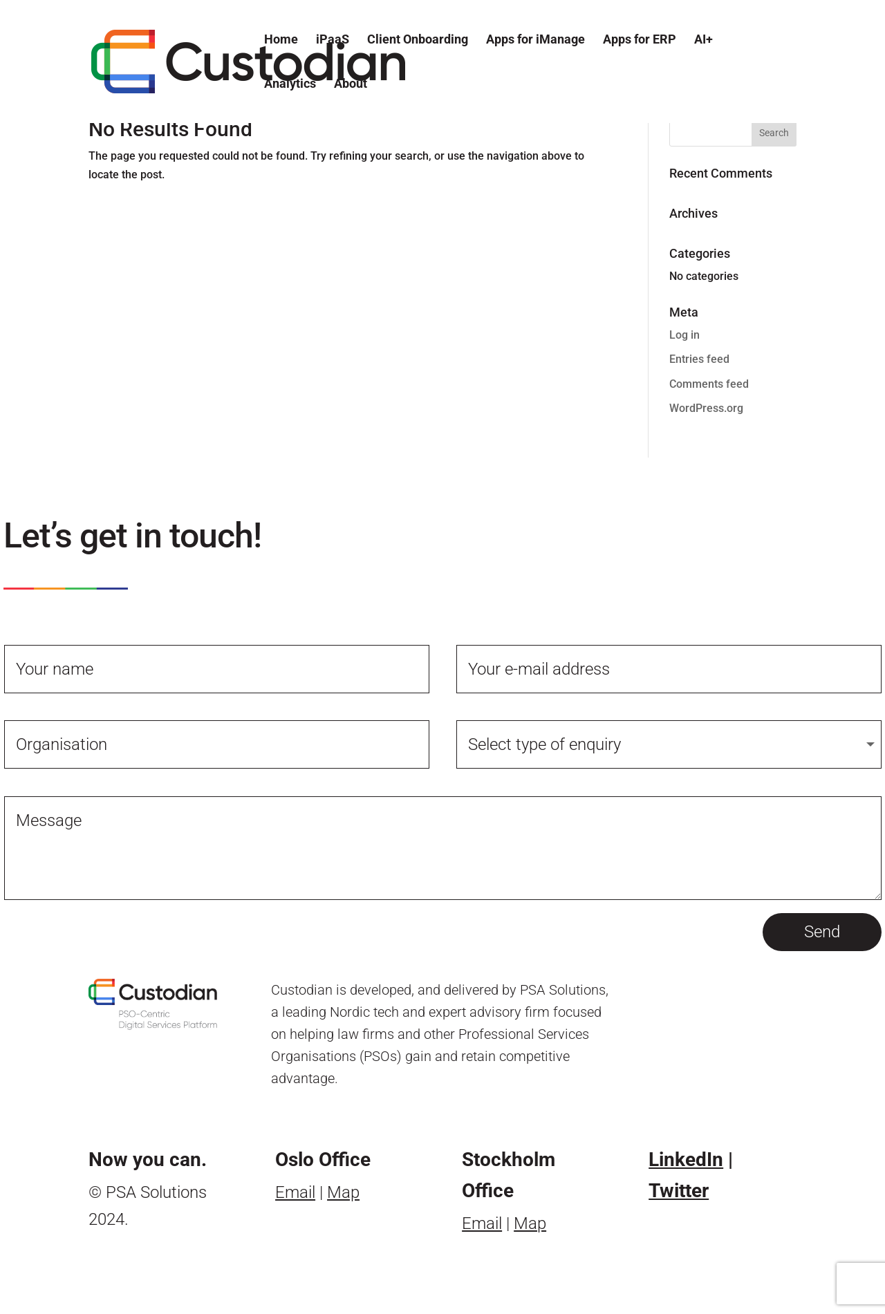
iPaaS (332, 40)
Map (343, 1192)
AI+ (703, 40)
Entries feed (699, 359)
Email (295, 1192)
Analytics (290, 85)
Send (822, 931)
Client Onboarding (417, 40)
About (350, 85)
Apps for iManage (535, 40)
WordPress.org (706, 408)
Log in (684, 334)
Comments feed (709, 384)
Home (281, 40)
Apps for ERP (639, 40)
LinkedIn (686, 1159)
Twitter (679, 1190)
